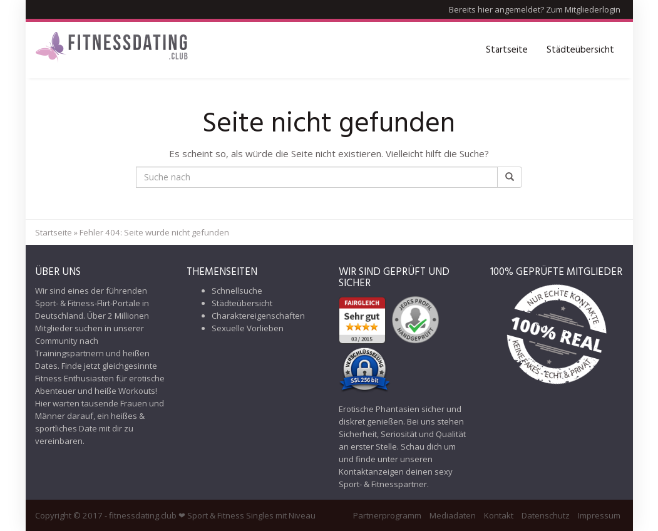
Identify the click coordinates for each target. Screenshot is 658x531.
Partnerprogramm (387, 515)
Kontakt (498, 515)
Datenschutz (546, 515)
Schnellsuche (237, 290)
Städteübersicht (580, 50)
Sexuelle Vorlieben (248, 328)
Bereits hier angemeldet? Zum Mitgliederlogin (534, 9)
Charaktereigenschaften (258, 315)
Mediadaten (452, 515)
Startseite (507, 50)
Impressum (599, 515)
